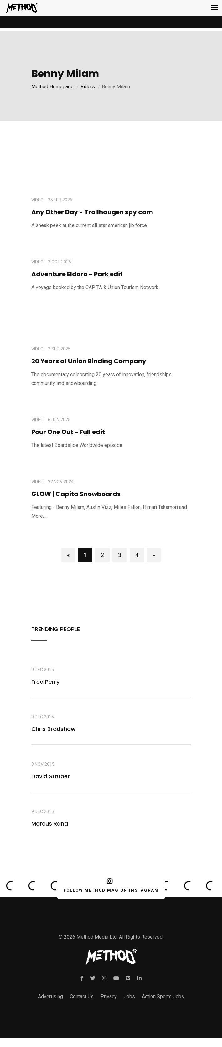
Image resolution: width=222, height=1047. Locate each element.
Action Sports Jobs (163, 996)
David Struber (50, 776)
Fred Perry (45, 682)
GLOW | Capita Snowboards (76, 494)
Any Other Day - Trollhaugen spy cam (92, 212)
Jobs (129, 996)
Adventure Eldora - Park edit (77, 274)
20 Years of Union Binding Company (88, 361)
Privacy (109, 996)
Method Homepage (52, 87)
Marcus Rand (49, 823)
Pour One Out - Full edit (68, 432)
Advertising (50, 996)
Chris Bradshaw (53, 729)
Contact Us (82, 996)
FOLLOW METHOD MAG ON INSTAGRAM (110, 885)
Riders (87, 87)
